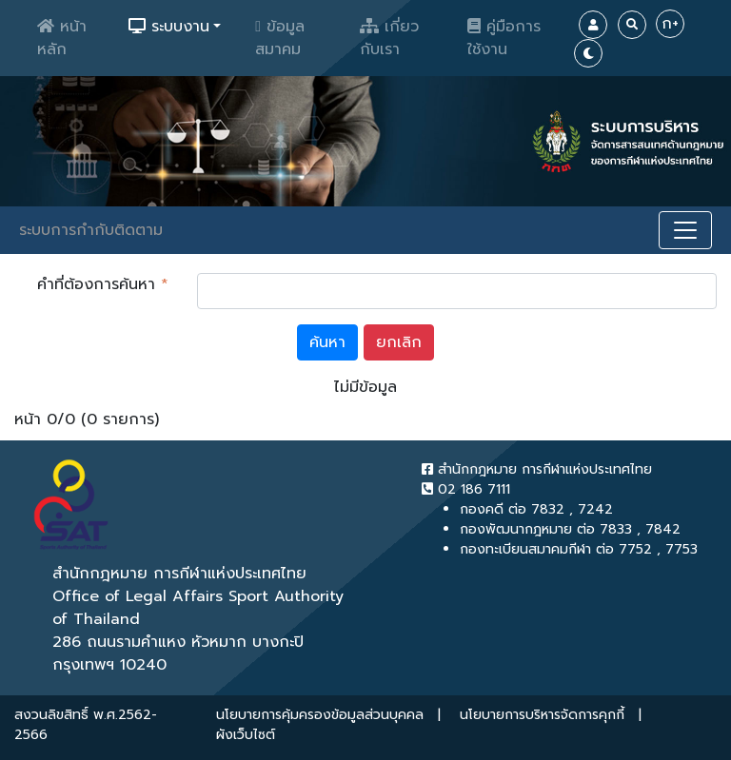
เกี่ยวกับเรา (389, 38)
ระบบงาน (168, 26)
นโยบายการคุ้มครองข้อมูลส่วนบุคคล (320, 715)
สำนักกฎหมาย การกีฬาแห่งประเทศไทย (537, 469)
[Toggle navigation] (685, 230)
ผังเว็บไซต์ (245, 735)
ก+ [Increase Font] (670, 23)
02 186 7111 (466, 489)
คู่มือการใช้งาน (504, 38)
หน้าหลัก (62, 38)
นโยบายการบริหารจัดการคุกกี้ (542, 715)
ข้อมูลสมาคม (280, 38)
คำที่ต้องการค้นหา (102, 284)
